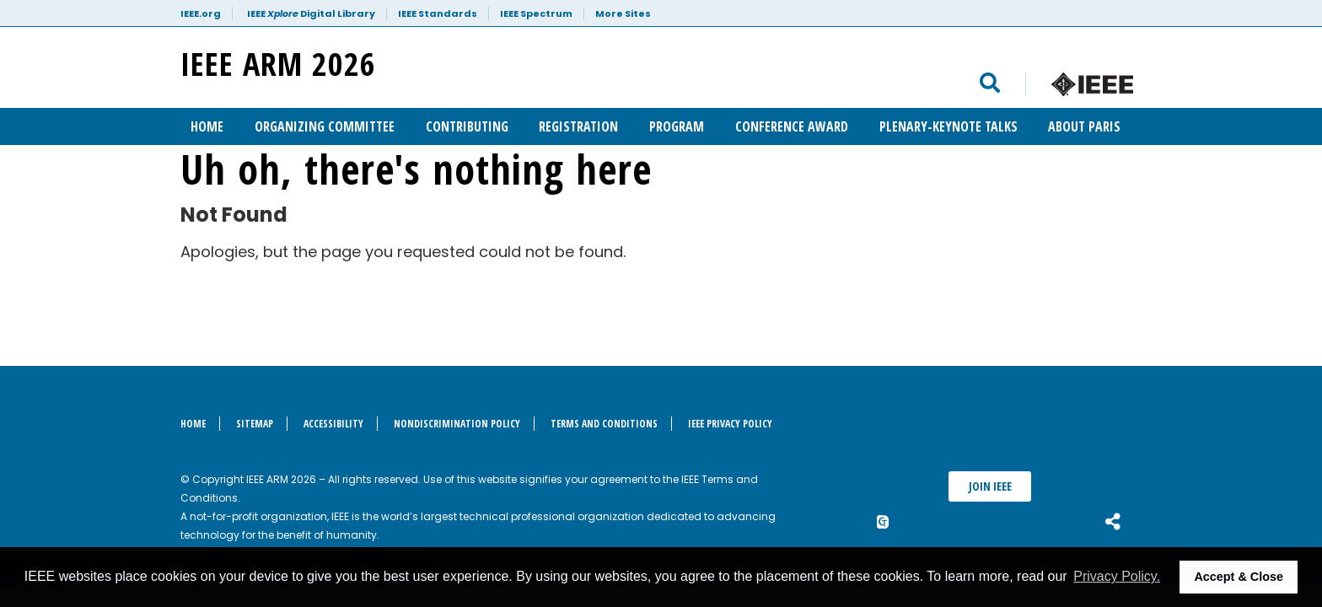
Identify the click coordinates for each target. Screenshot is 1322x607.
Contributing (467, 126)
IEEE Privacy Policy (730, 423)
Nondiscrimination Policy (457, 423)
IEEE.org (200, 13)
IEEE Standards (437, 13)
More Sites (623, 13)
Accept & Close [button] (1238, 576)
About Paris (1084, 126)
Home (207, 126)
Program (676, 126)
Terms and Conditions (604, 423)
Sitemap (254, 423)
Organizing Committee (325, 126)
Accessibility (333, 423)
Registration (578, 126)
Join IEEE (990, 486)
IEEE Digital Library (311, 13)
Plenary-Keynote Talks (948, 126)
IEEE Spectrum (536, 13)
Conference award (791, 126)
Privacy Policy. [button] (1116, 576)
